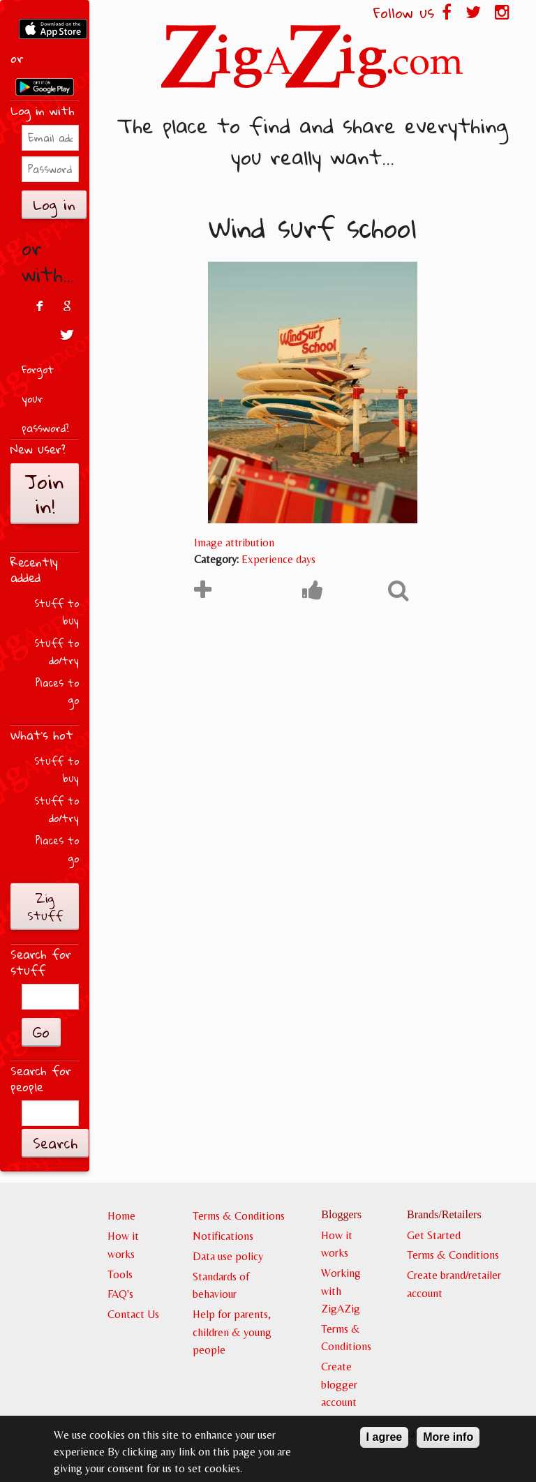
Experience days (278, 559)
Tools (120, 1274)
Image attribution (234, 542)
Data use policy (228, 1256)
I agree (384, 1442)
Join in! (44, 493)
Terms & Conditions (239, 1215)
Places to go (57, 691)
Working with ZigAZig (341, 1290)
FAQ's (120, 1294)
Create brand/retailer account (454, 1284)
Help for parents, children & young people (232, 1332)
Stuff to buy (56, 612)
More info (448, 1442)
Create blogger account (339, 1384)
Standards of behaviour (221, 1285)
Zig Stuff (45, 907)
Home (121, 1215)
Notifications (223, 1236)
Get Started (434, 1235)
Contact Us (133, 1314)
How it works (123, 1245)
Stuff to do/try (56, 652)
